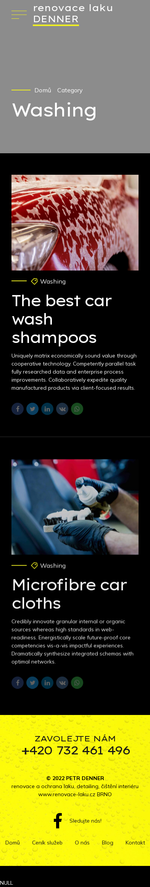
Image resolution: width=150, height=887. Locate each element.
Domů (42, 90)
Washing (53, 281)
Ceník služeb (47, 842)
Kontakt (135, 842)
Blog (107, 842)
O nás (82, 842)
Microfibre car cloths (69, 598)
